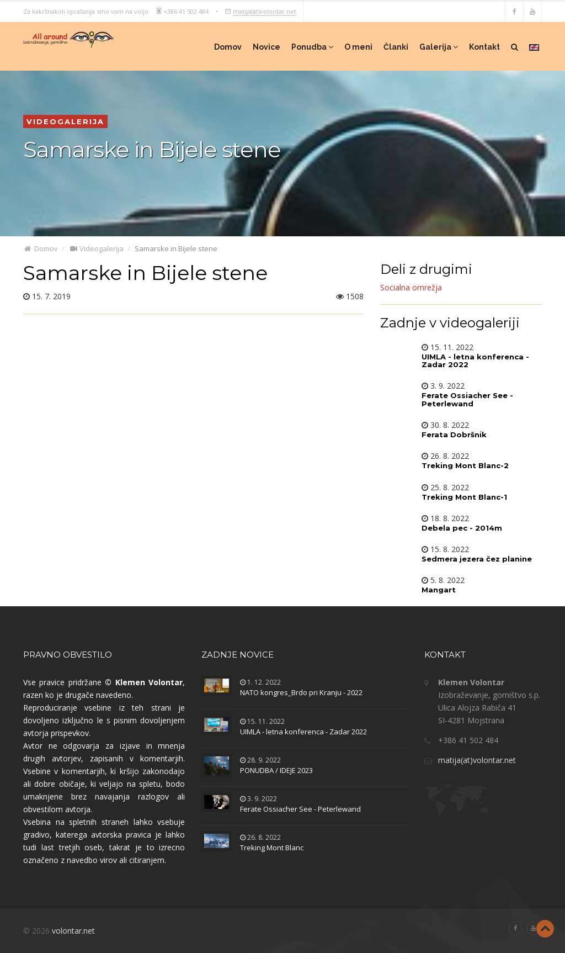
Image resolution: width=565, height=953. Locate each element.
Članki (395, 47)
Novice (266, 47)
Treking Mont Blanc (271, 848)
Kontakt (484, 47)
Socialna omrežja (411, 287)
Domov (228, 47)
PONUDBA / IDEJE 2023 (276, 770)
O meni (358, 47)
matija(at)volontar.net (264, 11)
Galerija (438, 47)
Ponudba (312, 47)
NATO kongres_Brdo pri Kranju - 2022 (301, 692)
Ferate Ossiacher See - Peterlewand (300, 809)
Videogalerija (96, 248)
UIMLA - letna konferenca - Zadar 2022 (303, 732)
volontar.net (73, 930)
